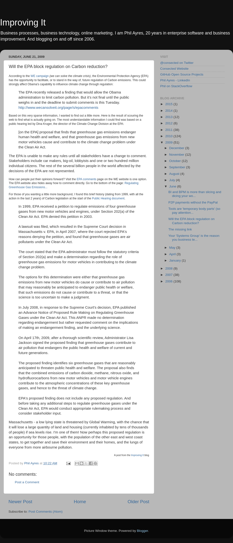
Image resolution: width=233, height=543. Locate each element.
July (172, 180)
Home (80, 501)
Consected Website (174, 68)
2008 (169, 268)
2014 (169, 110)
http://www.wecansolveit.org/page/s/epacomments (58, 108)
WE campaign (40, 76)
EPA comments (86, 179)
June (173, 186)
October (175, 161)
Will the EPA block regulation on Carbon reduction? (191, 221)
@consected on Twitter (176, 63)
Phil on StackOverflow (176, 86)
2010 (169, 136)
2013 (169, 117)
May (172, 247)
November (177, 154)
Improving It (23, 22)
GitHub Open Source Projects (181, 74)
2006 (169, 281)
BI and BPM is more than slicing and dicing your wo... (194, 194)
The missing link (180, 229)
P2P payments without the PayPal (193, 202)
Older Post (138, 501)
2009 (169, 142)
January (175, 260)
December (177, 148)
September (177, 167)
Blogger (142, 531)
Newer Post (20, 501)
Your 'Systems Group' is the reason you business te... (193, 237)
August (174, 174)
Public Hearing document (108, 198)
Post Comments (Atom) (46, 511)
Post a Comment (27, 482)
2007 (169, 275)
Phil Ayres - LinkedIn (175, 80)
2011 (169, 130)
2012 (169, 123)
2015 (169, 104)
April (173, 254)
